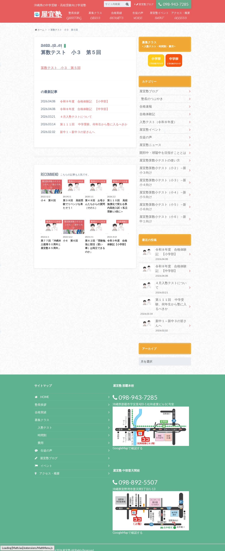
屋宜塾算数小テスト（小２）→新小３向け (163, 170)
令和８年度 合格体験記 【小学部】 (84, 101)
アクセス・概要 (180, 15)
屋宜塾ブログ (145, 4)
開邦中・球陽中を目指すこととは (161, 152)
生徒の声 (138, 15)
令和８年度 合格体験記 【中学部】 (84, 109)
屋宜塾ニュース (150, 144)
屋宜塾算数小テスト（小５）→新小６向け (163, 206)
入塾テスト (45, 422)
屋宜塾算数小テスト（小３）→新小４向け (163, 182)
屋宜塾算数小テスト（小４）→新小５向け (163, 194)
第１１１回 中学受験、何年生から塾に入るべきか (93, 124)
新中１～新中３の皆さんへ (77, 132)
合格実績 (116, 15)
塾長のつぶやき (151, 99)
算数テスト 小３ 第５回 (61, 68)
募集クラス (95, 15)
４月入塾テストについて (76, 116)
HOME (42, 391)
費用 (40, 437)
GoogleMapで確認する (128, 442)
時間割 (42, 429)
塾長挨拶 (74, 15)
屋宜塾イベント (159, 15)
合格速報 (145, 106)
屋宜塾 (47, 14)
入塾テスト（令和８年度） (157, 121)
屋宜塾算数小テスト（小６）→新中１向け (163, 218)
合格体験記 (147, 114)
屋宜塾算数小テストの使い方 (158, 160)
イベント (43, 460)
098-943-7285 (174, 4)
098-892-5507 (135, 476)
